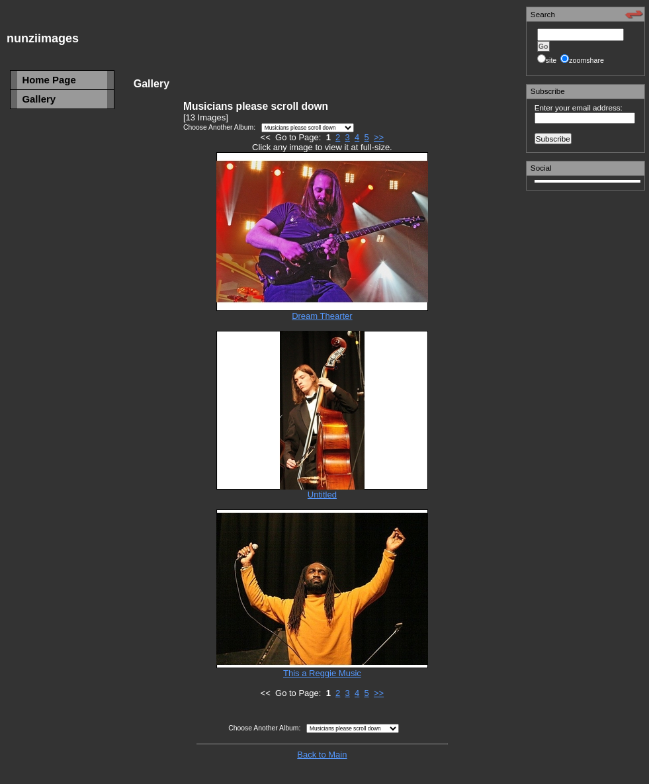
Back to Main (322, 755)
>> (379, 137)
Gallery (39, 99)
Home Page (48, 79)
